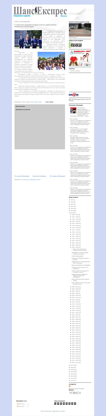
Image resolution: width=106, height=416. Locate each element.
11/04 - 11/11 (75, 232)
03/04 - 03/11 (75, 345)
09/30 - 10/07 (75, 243)
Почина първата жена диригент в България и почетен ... (80, 271)
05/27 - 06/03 (75, 319)
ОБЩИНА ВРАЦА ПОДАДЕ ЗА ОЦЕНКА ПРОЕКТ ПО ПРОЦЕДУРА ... (79, 276)
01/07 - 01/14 (75, 362)
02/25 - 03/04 (75, 347)
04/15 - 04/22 (75, 332)
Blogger (63, 411)
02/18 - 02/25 (75, 349)
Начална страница (39, 176)
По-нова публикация (21, 176)
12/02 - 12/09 (75, 223)
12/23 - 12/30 (75, 216)
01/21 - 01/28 (75, 358)
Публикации (21, 403)
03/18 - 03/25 (75, 341)
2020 (72, 208)
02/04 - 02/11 (75, 353)
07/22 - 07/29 (75, 302)
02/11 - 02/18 (75, 351)
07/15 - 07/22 (75, 304)
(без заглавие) (81, 107)
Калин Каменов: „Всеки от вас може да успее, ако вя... (81, 283)
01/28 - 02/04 (75, 356)
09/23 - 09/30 (75, 245)
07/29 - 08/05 (75, 299)
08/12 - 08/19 (75, 295)
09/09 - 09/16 (75, 286)
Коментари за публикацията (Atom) (31, 179)
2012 (72, 376)
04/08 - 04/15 (75, 334)
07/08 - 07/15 (75, 306)
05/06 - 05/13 (75, 325)
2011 (72, 378)
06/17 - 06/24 (75, 312)
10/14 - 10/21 (75, 238)
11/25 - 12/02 (75, 225)
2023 (72, 202)
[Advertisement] (40, 162)
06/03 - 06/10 (75, 317)
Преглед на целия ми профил (76, 388)
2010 (72, 380)
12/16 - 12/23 (75, 219)
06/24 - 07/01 (75, 310)
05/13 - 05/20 (75, 323)
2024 (72, 199)
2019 (72, 210)
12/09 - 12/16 (75, 221)
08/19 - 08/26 (75, 293)
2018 (72, 212)
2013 (72, 374)
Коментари (20, 406)
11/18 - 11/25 (75, 227)
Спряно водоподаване (77, 256)
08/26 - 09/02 (75, 291)
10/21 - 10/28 (75, 236)
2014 (72, 371)
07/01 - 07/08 (75, 308)
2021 (72, 206)
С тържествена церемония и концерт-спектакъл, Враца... (79, 249)
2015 (72, 369)
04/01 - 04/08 (75, 336)
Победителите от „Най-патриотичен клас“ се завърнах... (81, 262)
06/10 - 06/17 (75, 315)
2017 (72, 365)
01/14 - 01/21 (75, 360)
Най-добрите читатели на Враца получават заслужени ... (80, 253)
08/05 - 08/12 (75, 297)
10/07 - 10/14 (75, 240)
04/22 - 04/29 (75, 330)
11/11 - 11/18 (75, 229)
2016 (72, 367)
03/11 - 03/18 (75, 343)
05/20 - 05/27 (75, 321)
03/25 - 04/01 (75, 338)
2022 (72, 204)
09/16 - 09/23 (75, 247)
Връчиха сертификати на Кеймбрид (81, 265)
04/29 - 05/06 (75, 328)
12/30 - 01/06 (75, 214)
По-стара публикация (57, 176)
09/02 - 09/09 (75, 289)
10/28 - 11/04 (75, 234)
